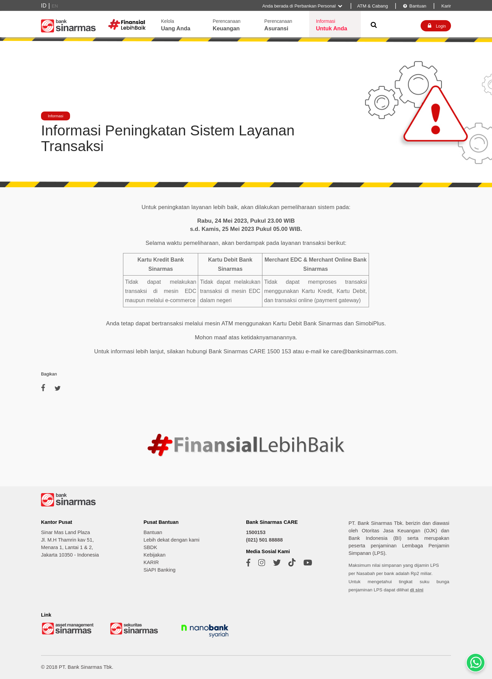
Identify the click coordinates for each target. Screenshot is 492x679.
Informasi (55, 116)
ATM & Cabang (372, 6)
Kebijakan (154, 555)
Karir (445, 6)
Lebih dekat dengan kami (172, 540)
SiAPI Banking (160, 570)
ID (43, 6)
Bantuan (414, 6)
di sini (416, 589)
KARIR (151, 562)
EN (55, 6)
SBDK (150, 547)
